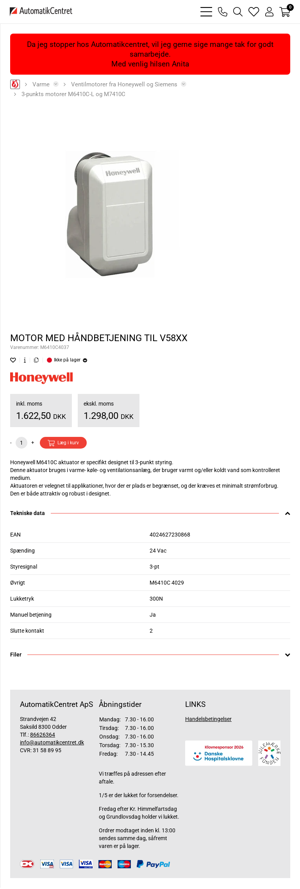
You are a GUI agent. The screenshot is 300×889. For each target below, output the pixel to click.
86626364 (42, 735)
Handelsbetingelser (208, 719)
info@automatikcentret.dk (52, 742)
